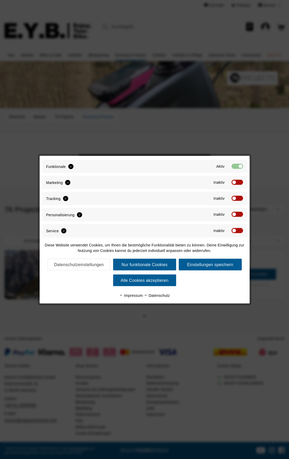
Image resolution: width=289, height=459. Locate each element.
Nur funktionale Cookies (145, 264)
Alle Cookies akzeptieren (144, 280)
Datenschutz (157, 295)
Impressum (131, 295)
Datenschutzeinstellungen (79, 264)
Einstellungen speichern (210, 264)
